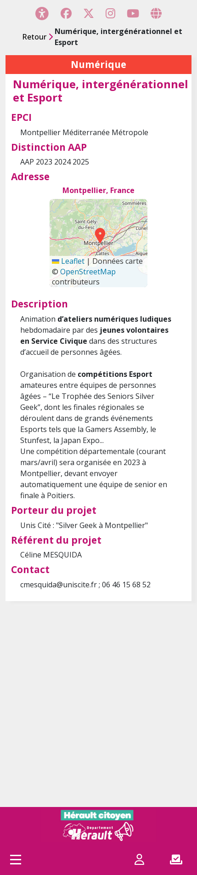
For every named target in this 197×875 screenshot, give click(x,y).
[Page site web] (156, 13)
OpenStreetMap (88, 272)
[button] (97, 235)
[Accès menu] (15, 859)
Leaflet (68, 261)
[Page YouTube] (133, 13)
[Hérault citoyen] (98, 825)
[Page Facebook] (66, 13)
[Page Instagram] (110, 13)
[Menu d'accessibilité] (42, 13)
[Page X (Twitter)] (88, 13)
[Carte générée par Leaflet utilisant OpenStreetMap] (99, 243)
